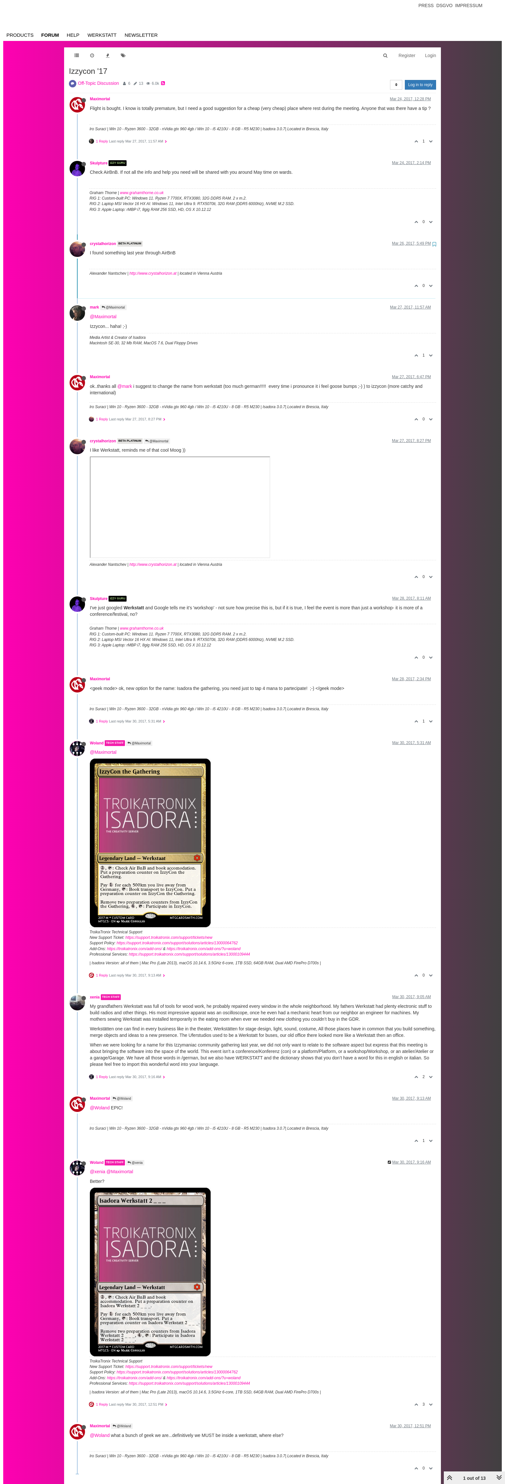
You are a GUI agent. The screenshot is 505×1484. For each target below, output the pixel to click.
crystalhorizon (103, 243)
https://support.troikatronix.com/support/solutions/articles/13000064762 (177, 943)
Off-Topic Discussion (98, 83)
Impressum (468, 5)
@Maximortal (113, 307)
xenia (95, 997)
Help (73, 35)
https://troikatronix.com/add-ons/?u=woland (203, 949)
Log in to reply (420, 85)
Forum (50, 35)
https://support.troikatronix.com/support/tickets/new (168, 937)
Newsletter (141, 35)
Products (19, 35)
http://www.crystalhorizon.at (152, 273)
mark (94, 307)
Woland (97, 743)
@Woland (122, 1098)
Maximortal (100, 99)
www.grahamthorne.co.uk (142, 193)
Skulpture (99, 163)
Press (426, 5)
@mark (125, 386)
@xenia (135, 1163)
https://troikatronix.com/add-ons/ (134, 949)
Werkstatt (102, 35)
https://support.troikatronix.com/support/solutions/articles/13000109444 (189, 954)
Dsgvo (444, 5)
